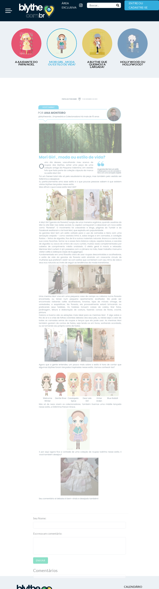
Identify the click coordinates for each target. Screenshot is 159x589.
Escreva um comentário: (47, 538)
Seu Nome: (39, 523)
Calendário (133, 586)
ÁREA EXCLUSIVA (69, 5)
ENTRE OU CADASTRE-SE (138, 5)
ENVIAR (40, 565)
